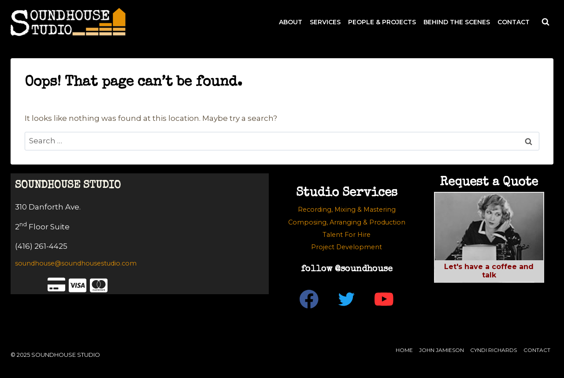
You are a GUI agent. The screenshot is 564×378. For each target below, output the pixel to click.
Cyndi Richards (493, 350)
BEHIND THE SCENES (456, 22)
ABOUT (290, 22)
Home (404, 350)
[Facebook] (309, 299)
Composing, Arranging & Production (346, 222)
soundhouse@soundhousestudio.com (76, 263)
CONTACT (513, 22)
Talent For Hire (347, 235)
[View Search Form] (545, 22)
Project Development (346, 247)
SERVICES (325, 22)
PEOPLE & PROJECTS (382, 22)
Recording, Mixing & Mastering (347, 209)
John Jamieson (441, 350)
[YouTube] (384, 299)
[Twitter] (346, 299)
